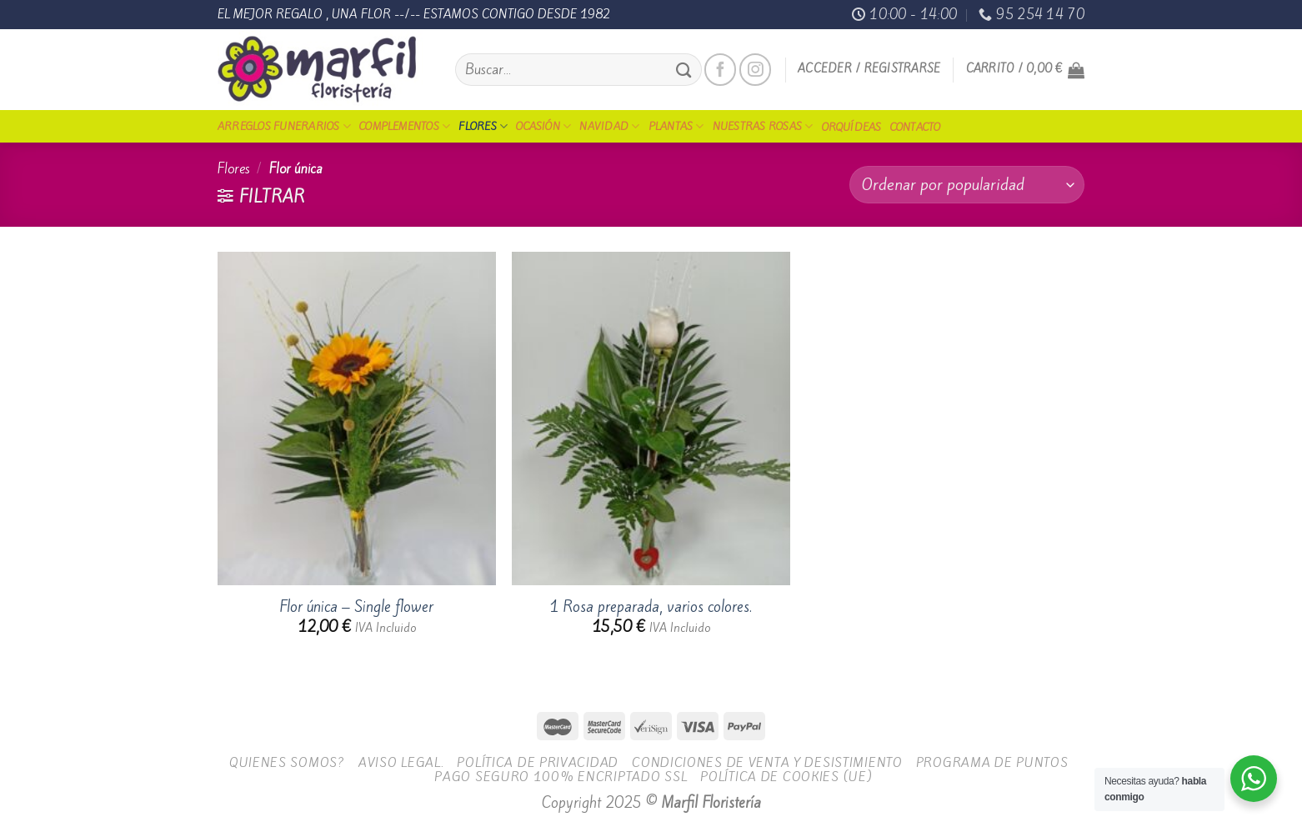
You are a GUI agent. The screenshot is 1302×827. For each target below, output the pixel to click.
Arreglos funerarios (284, 126)
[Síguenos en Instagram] (755, 69)
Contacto (915, 127)
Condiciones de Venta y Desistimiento (767, 762)
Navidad (609, 126)
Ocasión (543, 126)
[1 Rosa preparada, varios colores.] (651, 418)
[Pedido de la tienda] (966, 184)
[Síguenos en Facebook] (720, 69)
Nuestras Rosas (763, 126)
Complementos (404, 126)
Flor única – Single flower (356, 608)
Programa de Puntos (992, 762)
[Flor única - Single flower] (357, 418)
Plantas (676, 126)
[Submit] (683, 69)
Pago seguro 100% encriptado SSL (560, 776)
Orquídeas (852, 127)
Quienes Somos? (287, 762)
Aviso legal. (401, 762)
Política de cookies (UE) (786, 776)
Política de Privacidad (537, 762)
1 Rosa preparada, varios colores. (650, 608)
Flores (483, 126)
